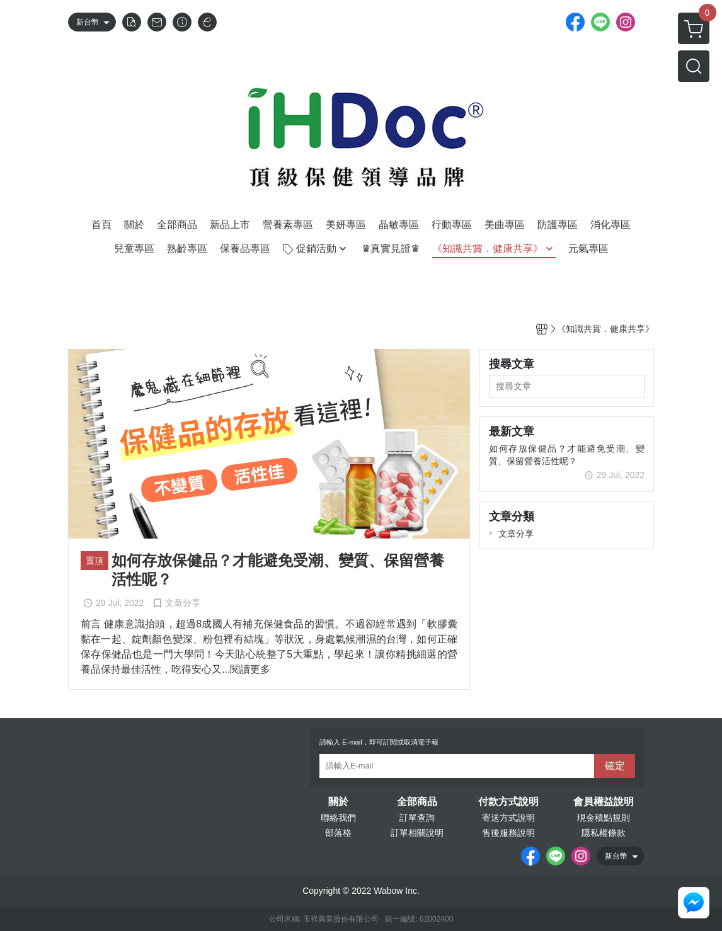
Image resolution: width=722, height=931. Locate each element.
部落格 (338, 832)
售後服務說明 (508, 832)
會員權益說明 (603, 802)
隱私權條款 (604, 832)
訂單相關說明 (417, 832)
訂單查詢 (417, 817)
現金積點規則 (603, 817)
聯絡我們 (338, 817)
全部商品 (417, 802)
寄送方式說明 (508, 817)
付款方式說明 (508, 802)
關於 (338, 802)
